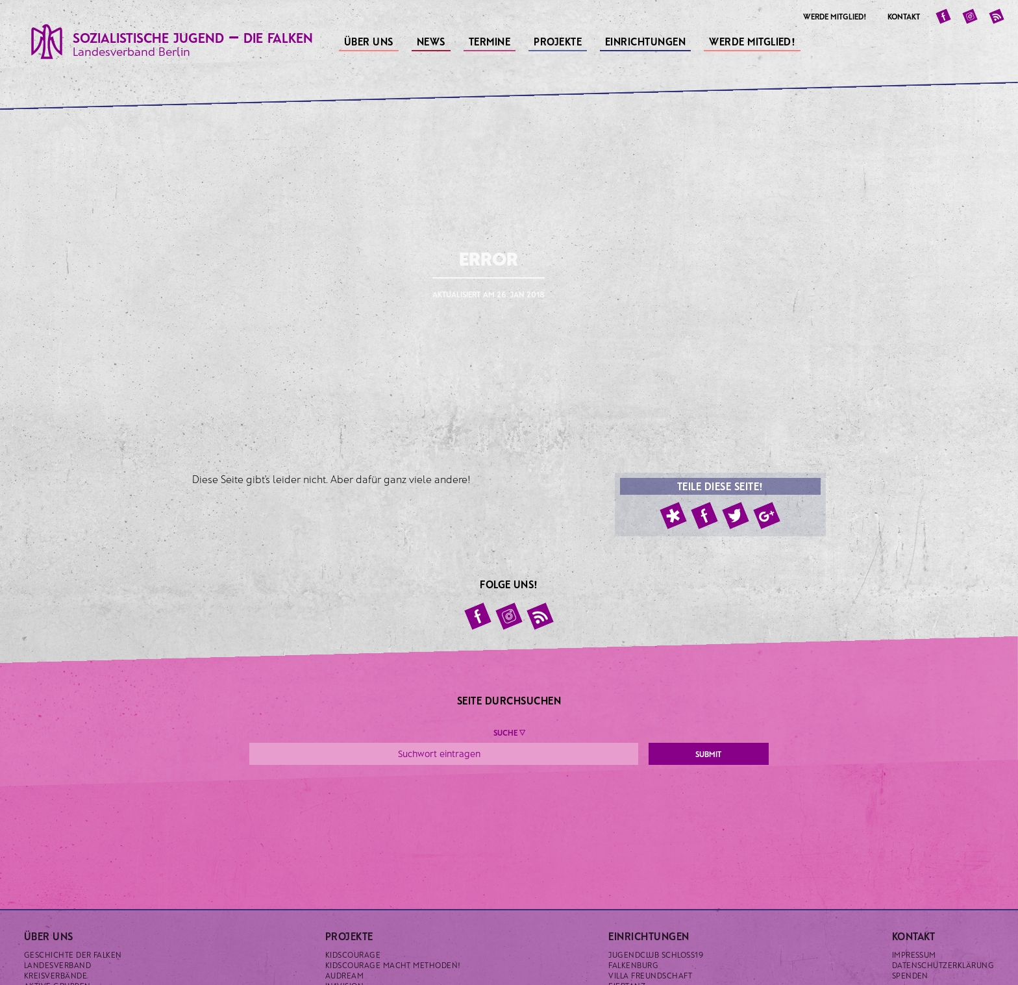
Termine (491, 39)
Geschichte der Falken (73, 954)
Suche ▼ (509, 732)
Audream (344, 975)
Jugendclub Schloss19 (655, 954)
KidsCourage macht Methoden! (393, 964)
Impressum (914, 954)
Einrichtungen (646, 39)
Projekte (559, 39)
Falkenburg (633, 964)
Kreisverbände (55, 975)
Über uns (369, 39)
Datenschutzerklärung (943, 964)
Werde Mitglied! (753, 39)
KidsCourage (352, 954)
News (432, 39)
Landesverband (57, 964)
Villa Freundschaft (650, 975)
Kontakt (904, 16)
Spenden (910, 975)
